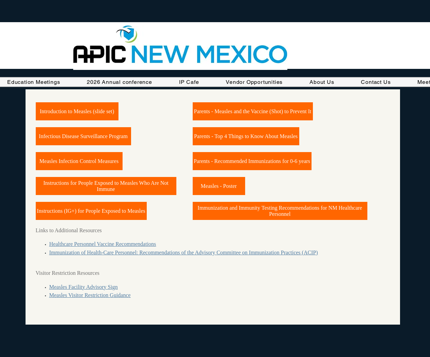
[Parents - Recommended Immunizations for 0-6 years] (252, 161)
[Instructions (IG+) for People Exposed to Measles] (91, 211)
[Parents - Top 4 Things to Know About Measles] (246, 136)
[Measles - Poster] (219, 186)
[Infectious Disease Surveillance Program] (83, 136)
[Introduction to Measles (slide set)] (77, 111)
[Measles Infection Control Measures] (79, 161)
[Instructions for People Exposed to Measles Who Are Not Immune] (106, 186)
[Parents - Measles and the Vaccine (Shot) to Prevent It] (253, 111)
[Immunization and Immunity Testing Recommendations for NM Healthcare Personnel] (280, 211)
